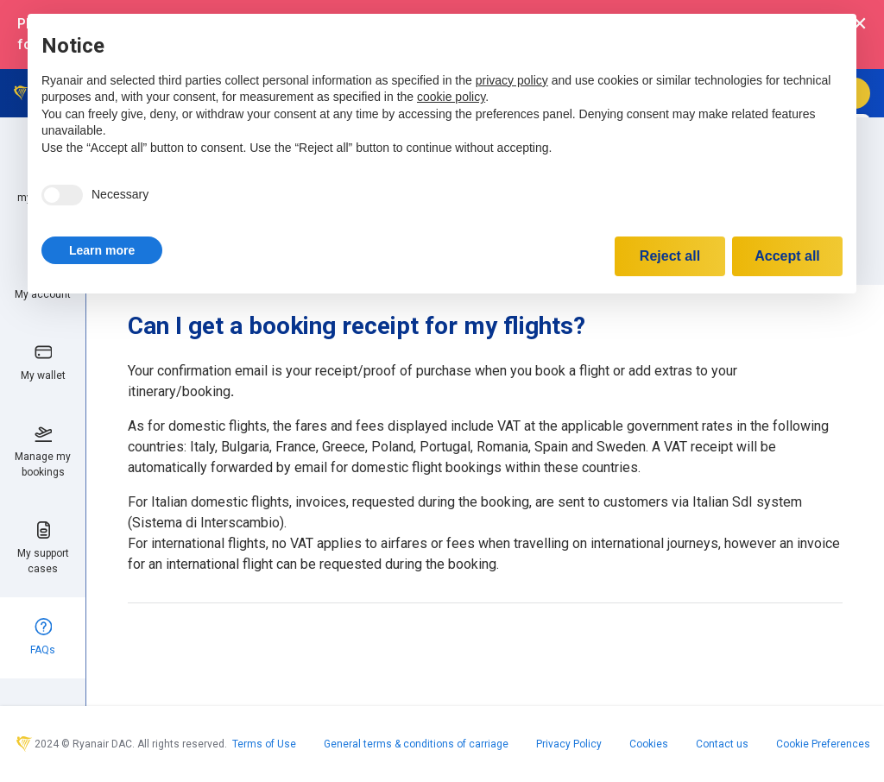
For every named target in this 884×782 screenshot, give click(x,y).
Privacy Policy (569, 744)
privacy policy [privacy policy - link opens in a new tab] (512, 80)
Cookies (648, 744)
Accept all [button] (787, 256)
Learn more (102, 250)
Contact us (722, 744)
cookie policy (451, 97)
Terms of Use (264, 744)
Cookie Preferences (823, 744)
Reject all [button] (670, 256)
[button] (101, 250)
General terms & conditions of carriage (416, 744)
